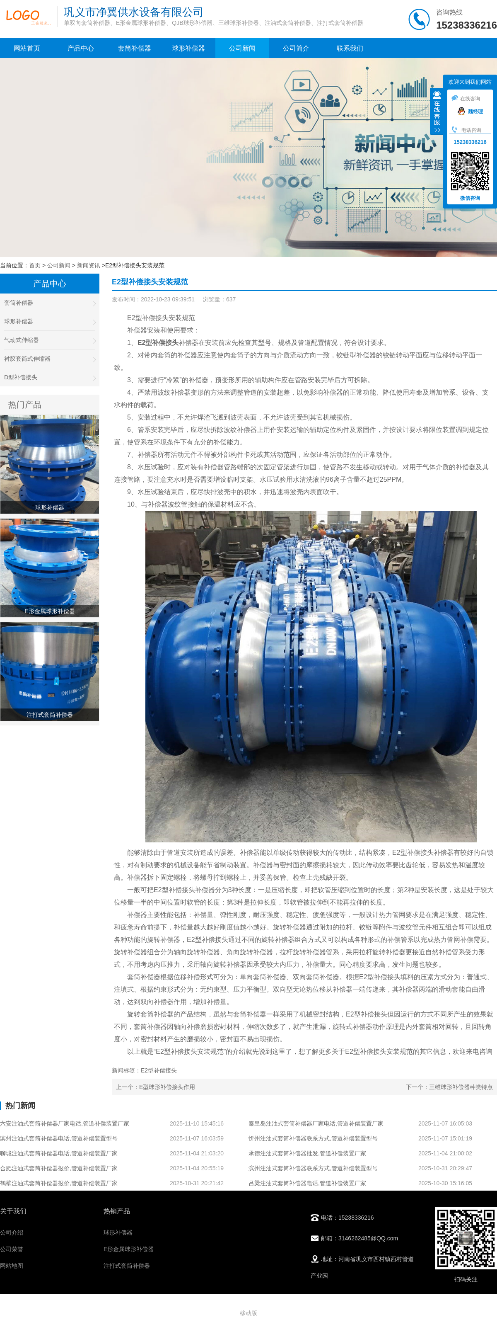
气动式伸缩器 (49, 340)
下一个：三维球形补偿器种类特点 (449, 1087)
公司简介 (296, 48)
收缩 (437, 112)
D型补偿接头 (49, 377)
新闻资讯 (88, 265)
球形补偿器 (188, 48)
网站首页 (27, 48)
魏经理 (470, 111)
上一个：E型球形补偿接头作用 (155, 1087)
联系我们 (350, 48)
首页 (35, 265)
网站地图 (11, 1265)
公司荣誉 (11, 1249)
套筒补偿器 (134, 48)
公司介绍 (11, 1232)
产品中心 (81, 48)
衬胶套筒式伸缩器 (49, 358)
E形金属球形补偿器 (129, 1249)
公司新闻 (242, 48)
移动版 (248, 1313)
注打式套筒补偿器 (127, 1265)
